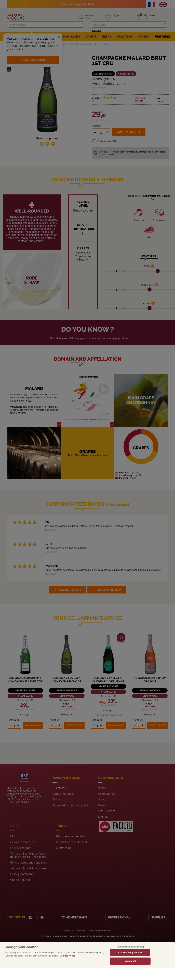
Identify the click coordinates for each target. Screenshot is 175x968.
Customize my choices (130, 960)
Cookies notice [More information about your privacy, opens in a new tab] (67, 963)
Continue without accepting (130, 954)
